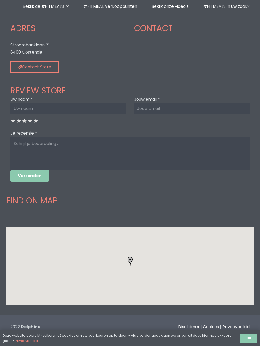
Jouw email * (147, 99)
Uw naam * (21, 99)
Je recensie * (23, 133)
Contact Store (34, 67)
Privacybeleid (236, 327)
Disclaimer (189, 327)
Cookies (211, 327)
